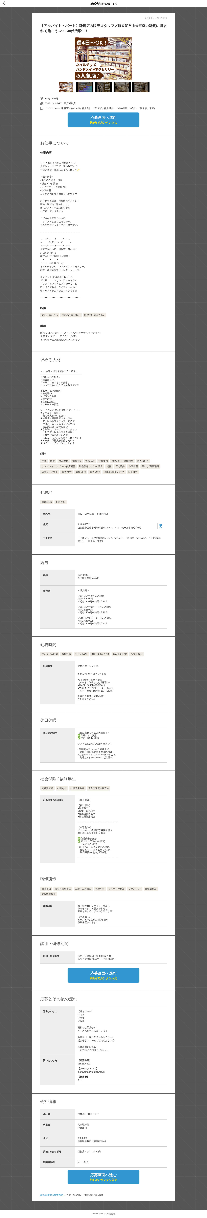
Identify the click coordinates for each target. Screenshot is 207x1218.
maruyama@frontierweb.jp (91, 1072)
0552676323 (84, 1063)
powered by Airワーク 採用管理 (104, 1214)
